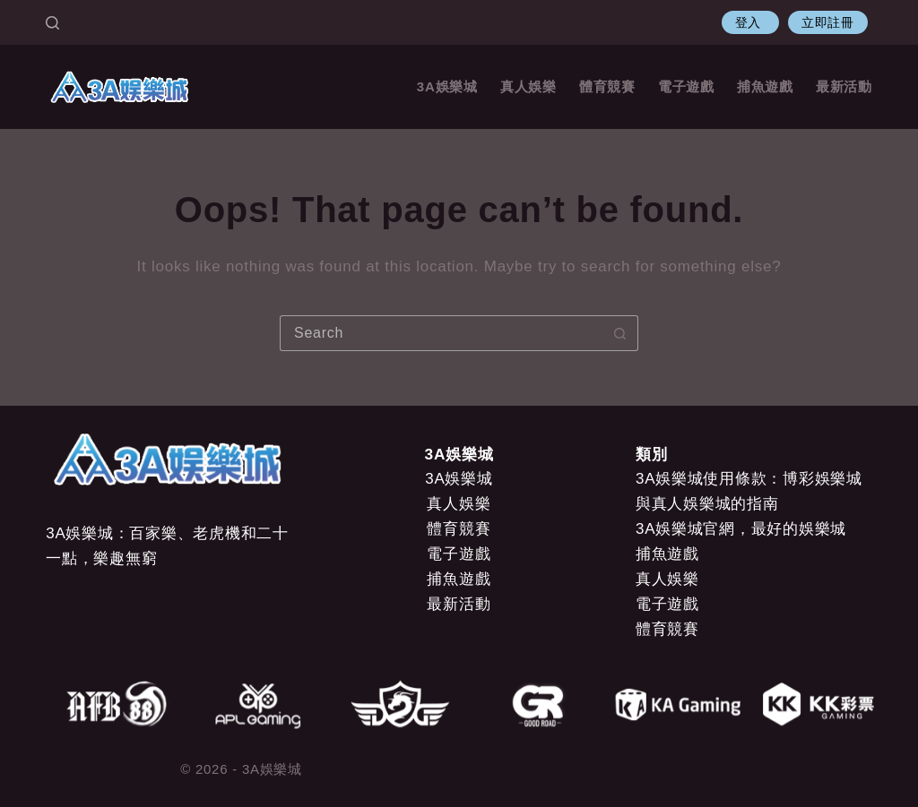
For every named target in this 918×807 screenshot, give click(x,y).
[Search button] (620, 333)
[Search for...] (441, 333)
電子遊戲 (686, 86)
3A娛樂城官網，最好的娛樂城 (741, 528)
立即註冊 (827, 22)
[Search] (52, 23)
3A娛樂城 (447, 86)
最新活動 (844, 86)
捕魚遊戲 (765, 86)
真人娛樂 (528, 86)
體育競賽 (607, 86)
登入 (750, 22)
